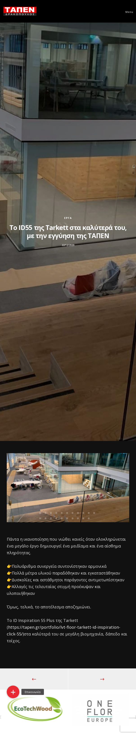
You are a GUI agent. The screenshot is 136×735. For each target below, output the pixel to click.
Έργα (68, 218)
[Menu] (127, 11)
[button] (13, 692)
